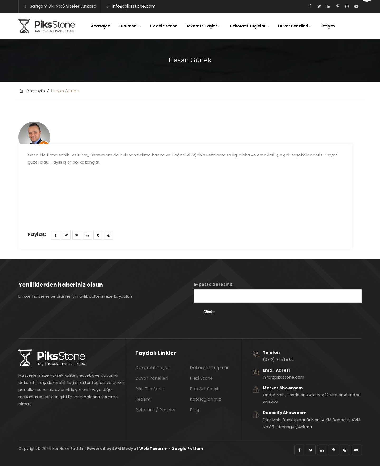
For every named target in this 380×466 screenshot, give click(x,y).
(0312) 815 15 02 (278, 359)
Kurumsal (127, 26)
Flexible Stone (163, 26)
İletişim (328, 26)
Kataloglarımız (205, 399)
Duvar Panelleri (293, 26)
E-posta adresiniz (278, 292)
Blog (194, 410)
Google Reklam (187, 448)
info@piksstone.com (133, 6)
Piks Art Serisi (204, 389)
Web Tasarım (153, 448)
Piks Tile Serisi (149, 389)
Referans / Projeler (155, 410)
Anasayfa (100, 26)
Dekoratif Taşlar (201, 26)
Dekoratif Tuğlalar (247, 26)
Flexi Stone (201, 378)
